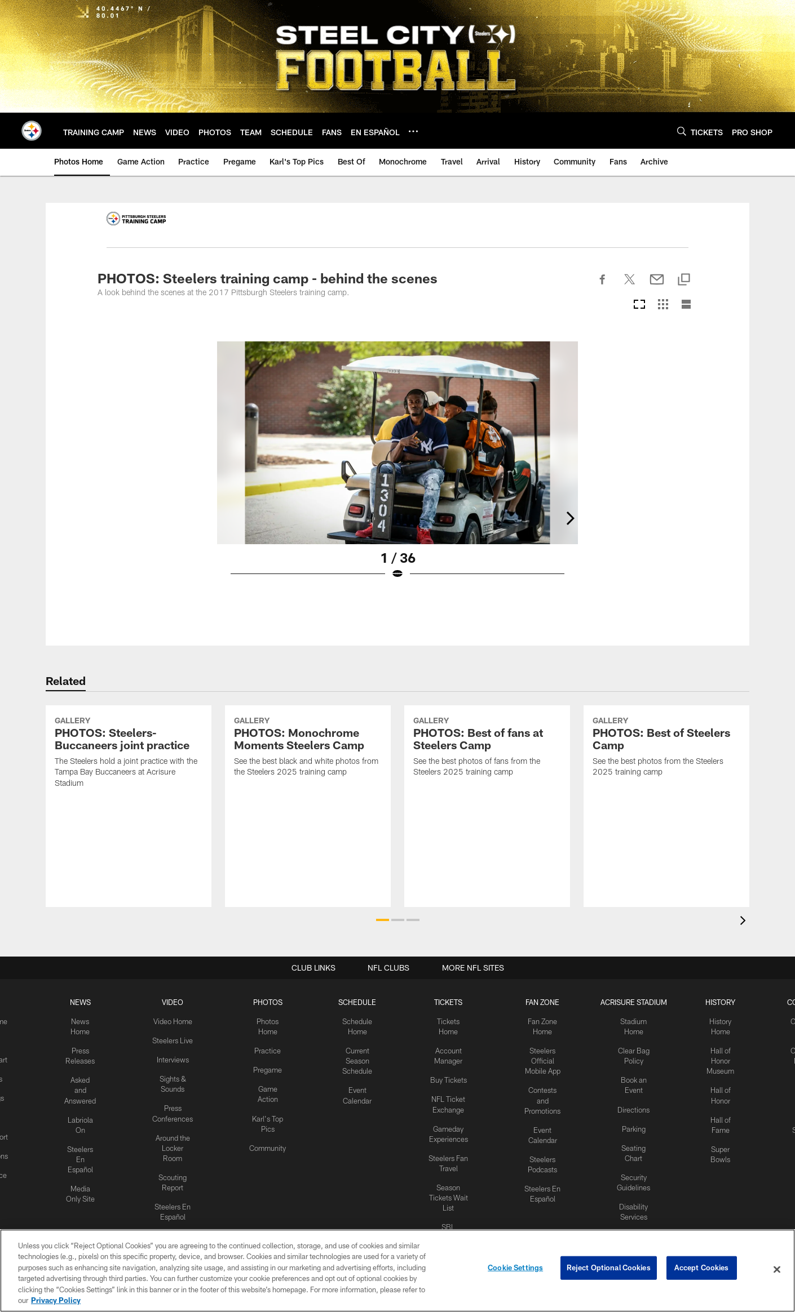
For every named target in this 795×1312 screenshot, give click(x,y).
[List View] (686, 305)
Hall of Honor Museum (714, 1057)
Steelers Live (174, 1038)
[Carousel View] (639, 305)
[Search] (681, 131)
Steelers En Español (84, 1150)
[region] (397, 1270)
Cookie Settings (515, 1269)
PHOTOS (268, 1002)
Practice (269, 1048)
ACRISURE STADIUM (629, 1002)
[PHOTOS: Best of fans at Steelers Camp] (487, 794)
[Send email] (657, 286)
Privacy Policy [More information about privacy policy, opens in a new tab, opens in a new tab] (56, 1300)
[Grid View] (663, 305)
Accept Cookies (701, 1269)
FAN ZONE (538, 1002)
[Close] (777, 1269)
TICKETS (446, 1002)
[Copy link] (684, 280)
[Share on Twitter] (630, 286)
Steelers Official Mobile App (538, 1057)
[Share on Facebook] (603, 286)
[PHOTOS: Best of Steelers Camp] (666, 794)
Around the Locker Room (175, 1140)
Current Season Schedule (357, 1057)
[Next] (688, 443)
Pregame (268, 1066)
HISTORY (714, 1002)
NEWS (84, 1002)
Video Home (174, 1020)
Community (268, 1141)
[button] (382, 920)
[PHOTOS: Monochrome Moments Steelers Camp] (308, 794)
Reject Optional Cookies (609, 1269)
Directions (628, 1104)
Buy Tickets (446, 1076)
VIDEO (174, 1002)
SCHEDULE (357, 1002)
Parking (629, 1122)
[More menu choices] (413, 131)
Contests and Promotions (538, 1095)
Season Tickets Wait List (446, 1187)
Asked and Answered (84, 1085)
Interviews (175, 1057)
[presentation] (744, 922)
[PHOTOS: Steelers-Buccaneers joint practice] (128, 800)
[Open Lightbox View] (397, 467)
